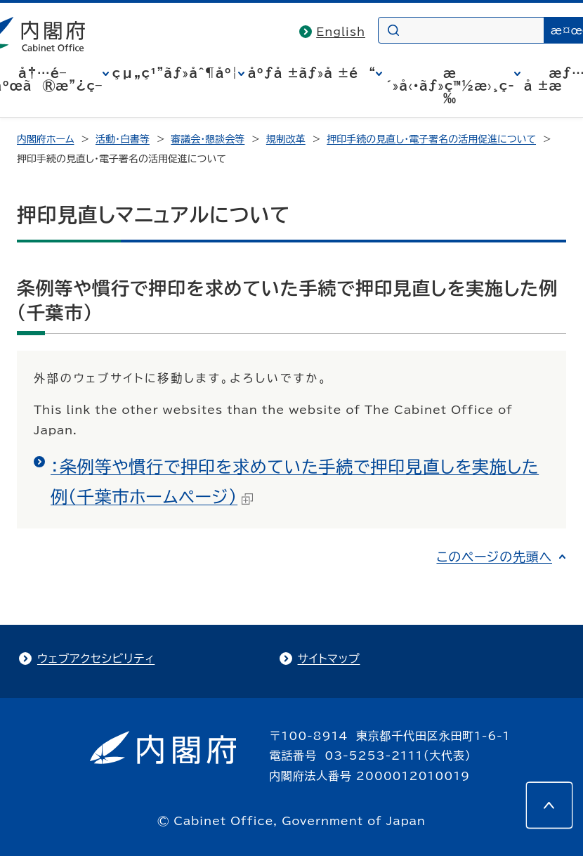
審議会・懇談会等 (207, 139)
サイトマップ (329, 658)
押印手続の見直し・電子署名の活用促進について (431, 139)
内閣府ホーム (45, 139)
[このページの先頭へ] (549, 805)
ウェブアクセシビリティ (96, 658)
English (340, 31)
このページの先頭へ (494, 556)
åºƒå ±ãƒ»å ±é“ (312, 73)
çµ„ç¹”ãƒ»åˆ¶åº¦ (175, 73)
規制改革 (286, 139)
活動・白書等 (123, 139)
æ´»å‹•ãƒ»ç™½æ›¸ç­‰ (450, 86)
